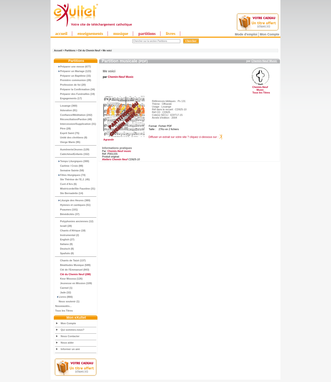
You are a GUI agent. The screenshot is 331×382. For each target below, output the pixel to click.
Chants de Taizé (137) (70, 260)
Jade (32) (63, 292)
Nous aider (67, 342)
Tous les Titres (64, 310)
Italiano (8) (64, 244)
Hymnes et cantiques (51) (73, 205)
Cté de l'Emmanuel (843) (72, 269)
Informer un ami (70, 349)
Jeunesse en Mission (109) (73, 283)
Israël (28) (63, 226)
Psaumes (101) (66, 209)
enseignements (90, 33)
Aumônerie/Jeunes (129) (72, 149)
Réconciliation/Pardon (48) (73, 119)
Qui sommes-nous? (72, 329)
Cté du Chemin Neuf (89, 50)
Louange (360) (66, 105)
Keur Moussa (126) (69, 278)
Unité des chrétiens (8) (71, 137)
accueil (61, 33)
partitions (147, 33)
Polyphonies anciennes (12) (74, 221)
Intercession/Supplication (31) (75, 123)
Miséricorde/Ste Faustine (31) (75, 188)
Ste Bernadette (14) (69, 193)
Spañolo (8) (64, 253)
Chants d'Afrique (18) (70, 230)
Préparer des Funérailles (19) (75, 94)
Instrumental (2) (67, 235)
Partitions (70, 50)
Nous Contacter (70, 336)
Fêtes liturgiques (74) (70, 175)
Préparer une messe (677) (73, 66)
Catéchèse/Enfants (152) (72, 154)
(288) (73, 274)
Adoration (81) (66, 110)
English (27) (64, 239)
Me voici (107, 50)
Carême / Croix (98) (69, 165)
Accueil (58, 50)
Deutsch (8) (64, 248)
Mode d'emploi (246, 34)
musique (120, 33)
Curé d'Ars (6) (66, 184)
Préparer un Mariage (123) (73, 71)
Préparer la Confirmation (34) (75, 89)
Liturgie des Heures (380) (72, 200)
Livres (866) (64, 296)
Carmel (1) (63, 287)
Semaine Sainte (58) (69, 170)
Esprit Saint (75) (67, 133)
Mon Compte (269, 34)
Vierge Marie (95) (67, 142)
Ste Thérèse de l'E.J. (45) (72, 179)
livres (170, 33)
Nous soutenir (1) (67, 301)
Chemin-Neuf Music (264, 61)
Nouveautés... (63, 306)
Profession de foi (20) (70, 84)
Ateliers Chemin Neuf (115, 159)
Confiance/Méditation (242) (73, 115)
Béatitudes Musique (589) (73, 265)
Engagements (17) (68, 98)
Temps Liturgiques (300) (72, 161)
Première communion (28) (73, 80)
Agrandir (123, 138)
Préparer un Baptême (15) (73, 75)
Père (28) (63, 128)
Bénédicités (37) (67, 214)
